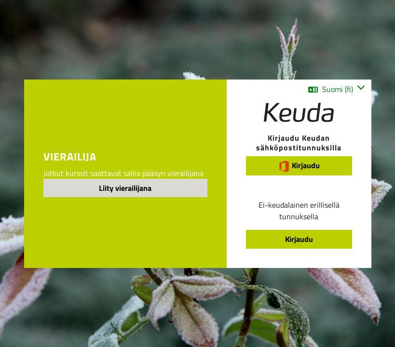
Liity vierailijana (125, 188)
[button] (336, 89)
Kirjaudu (299, 166)
